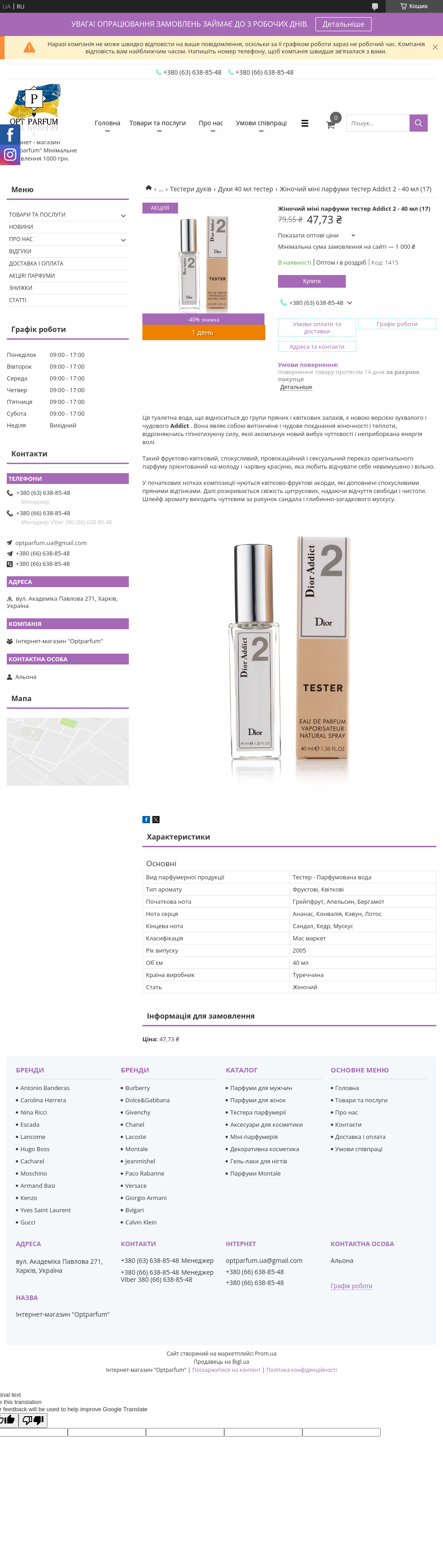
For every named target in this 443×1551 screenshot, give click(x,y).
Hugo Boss (34, 1149)
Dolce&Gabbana (147, 1100)
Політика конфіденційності (301, 1370)
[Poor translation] (33, 1420)
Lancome (32, 1137)
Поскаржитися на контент (226, 1370)
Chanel (134, 1124)
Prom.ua (266, 1353)
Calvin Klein (141, 1222)
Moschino (33, 1173)
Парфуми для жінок (258, 1100)
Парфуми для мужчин (261, 1088)
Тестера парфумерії (258, 1112)
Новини (21, 227)
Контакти (348, 1124)
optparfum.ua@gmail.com (51, 542)
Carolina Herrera (43, 1100)
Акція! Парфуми (32, 276)
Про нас (211, 123)
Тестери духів (191, 189)
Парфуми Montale (255, 1173)
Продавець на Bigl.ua (221, 1362)
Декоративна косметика (264, 1149)
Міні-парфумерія (254, 1137)
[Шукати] (419, 123)
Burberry (137, 1088)
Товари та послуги (157, 123)
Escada (29, 1124)
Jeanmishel (140, 1161)
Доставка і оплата (36, 263)
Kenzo (28, 1198)
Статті (17, 300)
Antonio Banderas (45, 1088)
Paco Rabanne (144, 1173)
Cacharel (32, 1161)
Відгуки (20, 251)
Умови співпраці (261, 123)
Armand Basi (37, 1185)
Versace (135, 1185)
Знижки (21, 288)
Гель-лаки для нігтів (258, 1161)
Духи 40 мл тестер (245, 189)
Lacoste (135, 1137)
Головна (108, 123)
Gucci (27, 1222)
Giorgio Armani (145, 1198)
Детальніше (343, 24)
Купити (311, 281)
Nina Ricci (33, 1112)
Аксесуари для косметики (266, 1124)
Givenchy (137, 1112)
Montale (136, 1149)
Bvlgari (134, 1210)
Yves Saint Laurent (45, 1210)
